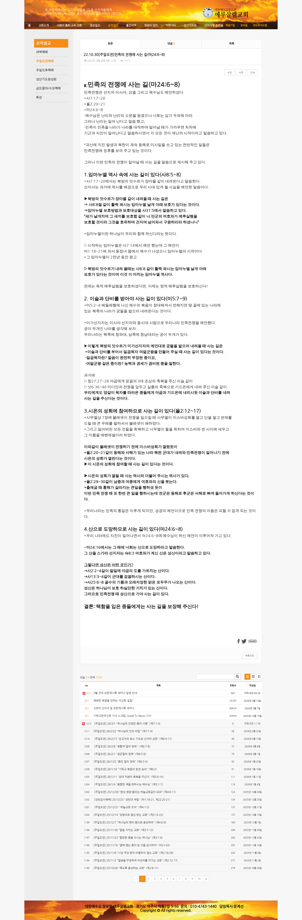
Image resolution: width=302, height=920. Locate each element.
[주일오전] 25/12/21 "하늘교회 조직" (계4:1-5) (121, 807)
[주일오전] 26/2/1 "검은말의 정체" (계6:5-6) (120, 753)
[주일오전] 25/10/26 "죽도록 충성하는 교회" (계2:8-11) (126, 868)
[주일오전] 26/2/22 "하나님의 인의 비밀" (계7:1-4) (123, 731)
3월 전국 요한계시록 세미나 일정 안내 (115, 692)
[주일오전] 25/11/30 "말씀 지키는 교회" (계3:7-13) (123, 829)
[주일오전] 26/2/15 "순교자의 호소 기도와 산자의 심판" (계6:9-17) (133, 738)
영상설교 (95, 25)
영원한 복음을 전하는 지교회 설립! (113, 700)
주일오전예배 (45, 61)
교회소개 (44, 25)
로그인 (216, 25)
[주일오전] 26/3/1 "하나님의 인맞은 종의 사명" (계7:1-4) (127, 723)
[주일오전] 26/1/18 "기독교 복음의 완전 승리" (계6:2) (125, 769)
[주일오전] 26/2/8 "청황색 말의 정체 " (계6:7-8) (122, 746)
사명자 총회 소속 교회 (69, 25)
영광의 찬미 (151, 25)
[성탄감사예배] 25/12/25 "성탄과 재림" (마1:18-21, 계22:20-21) (132, 799)
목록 (231, 43)
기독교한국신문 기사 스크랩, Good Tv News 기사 (122, 715)
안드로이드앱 (260, 25)
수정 (229, 72)
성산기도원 (190, 25)
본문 (110, 43)
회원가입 (230, 25)
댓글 (171, 43)
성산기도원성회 (46, 79)
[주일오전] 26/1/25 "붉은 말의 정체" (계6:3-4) (121, 761)
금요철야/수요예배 (48, 88)
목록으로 (249, 655)
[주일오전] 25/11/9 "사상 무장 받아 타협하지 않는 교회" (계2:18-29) (133, 852)
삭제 (241, 72)
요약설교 (113, 25)
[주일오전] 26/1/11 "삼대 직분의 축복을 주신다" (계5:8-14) (128, 776)
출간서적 (131, 25)
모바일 (243, 25)
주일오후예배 (45, 70)
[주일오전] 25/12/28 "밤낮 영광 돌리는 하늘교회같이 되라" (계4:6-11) (135, 791)
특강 (39, 97)
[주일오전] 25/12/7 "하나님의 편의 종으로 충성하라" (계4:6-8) (130, 822)
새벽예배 (42, 52)
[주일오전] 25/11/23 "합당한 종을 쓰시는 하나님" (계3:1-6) (128, 837)
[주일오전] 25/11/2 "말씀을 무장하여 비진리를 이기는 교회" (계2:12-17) (136, 860)
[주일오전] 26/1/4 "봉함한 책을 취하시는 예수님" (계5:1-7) (128, 784)
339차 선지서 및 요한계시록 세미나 (114, 708)
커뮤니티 (171, 25)
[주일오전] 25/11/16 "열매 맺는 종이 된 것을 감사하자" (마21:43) (132, 845)
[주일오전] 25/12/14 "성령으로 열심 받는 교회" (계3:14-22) (128, 814)
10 (199, 878)
